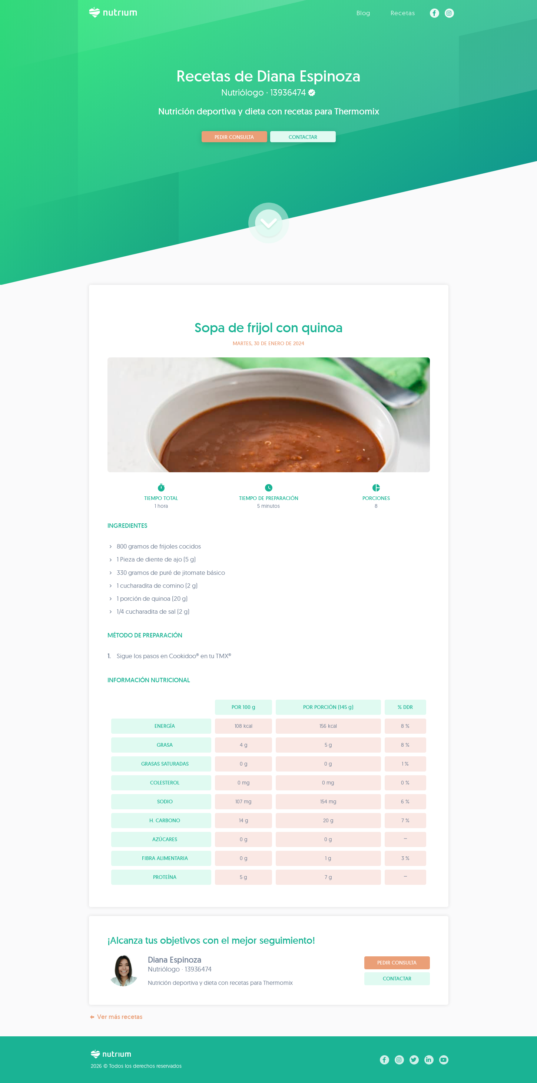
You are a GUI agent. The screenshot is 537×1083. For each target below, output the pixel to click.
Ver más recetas (115, 1017)
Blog (363, 13)
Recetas (403, 13)
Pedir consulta (234, 137)
